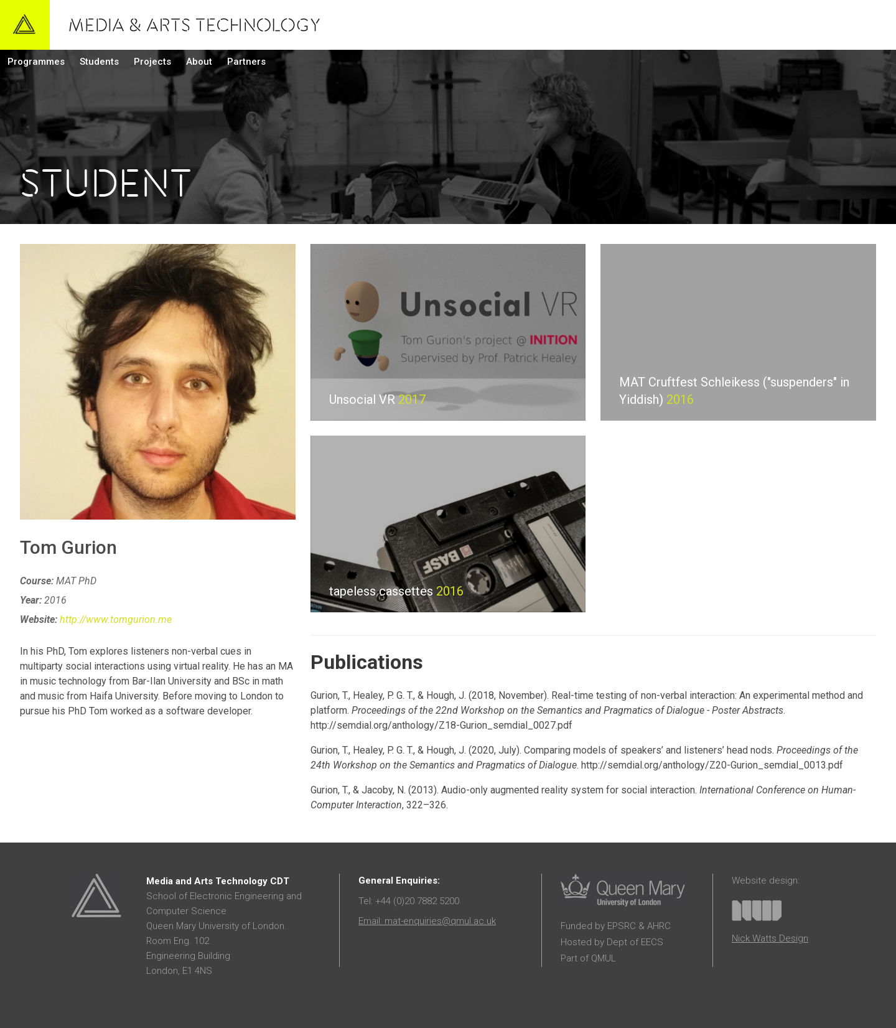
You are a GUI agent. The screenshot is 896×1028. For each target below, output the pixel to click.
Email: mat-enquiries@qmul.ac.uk (427, 921)
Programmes (36, 61)
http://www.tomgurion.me (116, 619)
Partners (246, 61)
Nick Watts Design (770, 938)
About (199, 61)
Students (99, 61)
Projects (152, 61)
